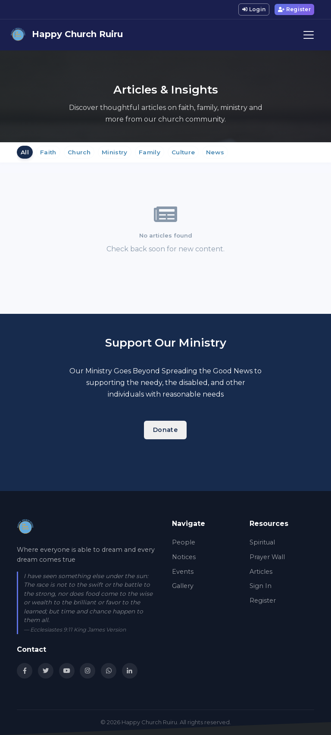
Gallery (183, 586)
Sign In (261, 586)
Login (253, 9)
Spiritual (262, 542)
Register (294, 9)
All (25, 152)
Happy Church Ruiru (66, 35)
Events (183, 571)
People (183, 542)
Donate (165, 430)
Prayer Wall (267, 557)
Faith (48, 152)
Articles (261, 571)
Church (79, 152)
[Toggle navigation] (309, 35)
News (215, 152)
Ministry (115, 152)
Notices (184, 557)
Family (149, 152)
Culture (183, 152)
